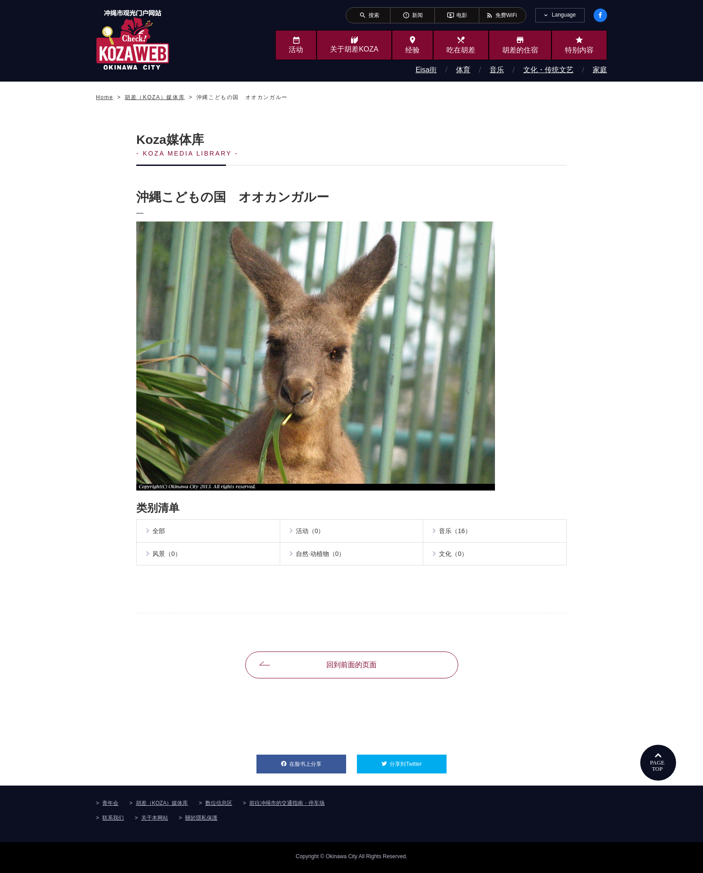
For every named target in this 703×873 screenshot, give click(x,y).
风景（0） (167, 556)
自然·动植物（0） (321, 556)
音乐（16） (456, 531)
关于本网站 (154, 820)
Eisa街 (426, 70)
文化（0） (454, 556)
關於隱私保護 (201, 820)
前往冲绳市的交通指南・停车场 (287, 805)
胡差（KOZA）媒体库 (162, 805)
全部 (159, 531)
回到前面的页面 (351, 667)
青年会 (110, 805)
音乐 (497, 70)
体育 (463, 70)
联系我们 (113, 820)
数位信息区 (218, 805)
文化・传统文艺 (548, 70)
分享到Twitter (418, 763)
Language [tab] (564, 15)
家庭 (600, 70)
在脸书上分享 (317, 763)
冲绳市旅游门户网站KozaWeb (132, 39)
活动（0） (311, 531)
